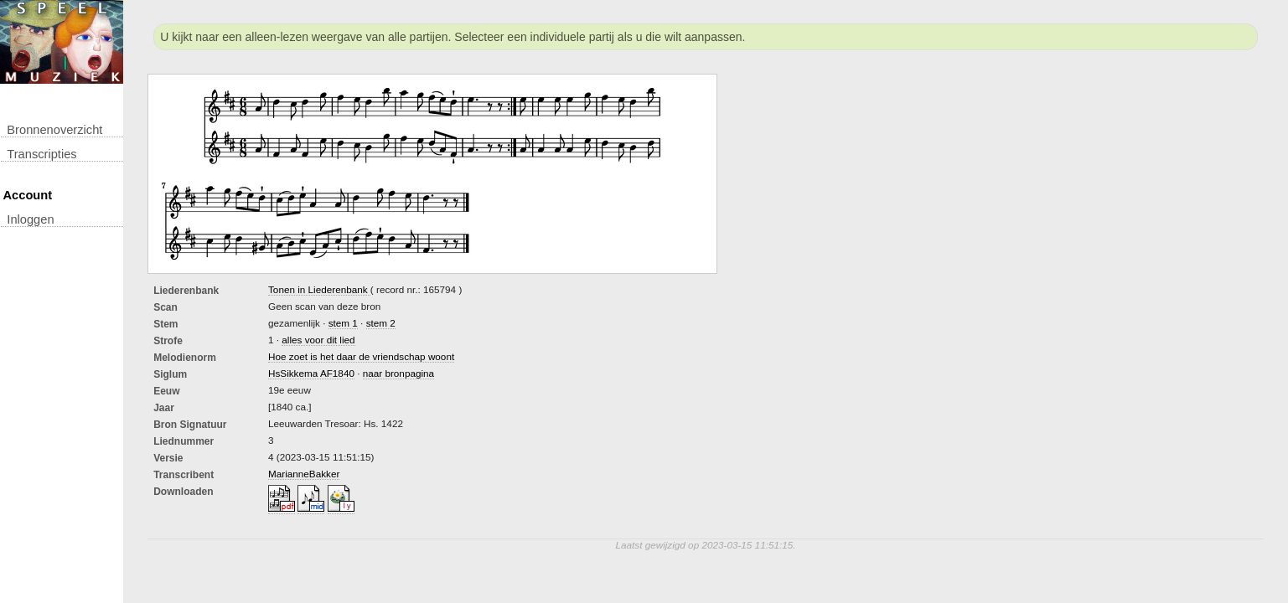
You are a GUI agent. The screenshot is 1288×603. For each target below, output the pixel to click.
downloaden (183, 491)
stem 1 (343, 322)
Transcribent (183, 475)
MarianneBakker (303, 473)
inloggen (30, 219)
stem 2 (381, 322)
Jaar (163, 408)
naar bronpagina (398, 373)
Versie (168, 458)
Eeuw (166, 391)
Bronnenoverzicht (54, 130)
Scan (165, 307)
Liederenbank (186, 290)
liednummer (183, 441)
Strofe (168, 341)
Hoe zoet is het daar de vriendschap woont (361, 356)
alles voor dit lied (318, 339)
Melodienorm (184, 357)
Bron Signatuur (189, 424)
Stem (165, 324)
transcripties (41, 154)
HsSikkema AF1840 (311, 373)
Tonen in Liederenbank (319, 289)
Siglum (170, 374)
